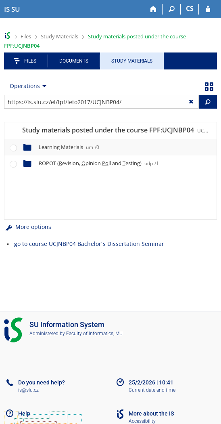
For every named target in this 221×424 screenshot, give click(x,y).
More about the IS (151, 413)
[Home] (153, 9)
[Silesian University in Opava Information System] (12, 9)
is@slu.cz (28, 390)
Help (24, 413)
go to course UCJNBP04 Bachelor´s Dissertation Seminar (89, 244)
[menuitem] (26, 86)
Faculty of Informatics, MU (94, 333)
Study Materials (59, 36)
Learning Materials (69, 147)
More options (27, 227)
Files (26, 36)
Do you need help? (41, 382)
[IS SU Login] (208, 9)
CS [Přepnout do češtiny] (190, 8)
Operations (25, 86)
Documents (73, 61)
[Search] (172, 9)
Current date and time (152, 390)
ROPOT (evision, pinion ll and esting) (99, 163)
